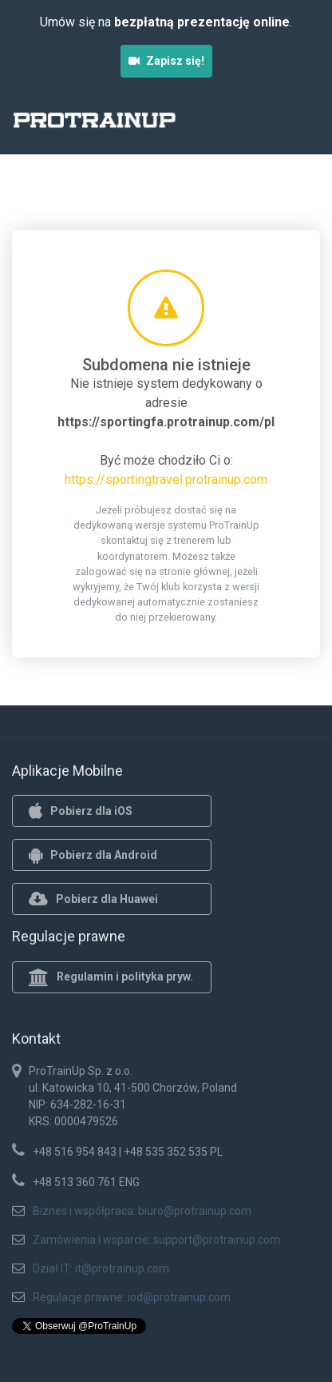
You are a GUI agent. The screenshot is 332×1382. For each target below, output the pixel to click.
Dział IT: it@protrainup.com (101, 1268)
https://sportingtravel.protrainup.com (166, 479)
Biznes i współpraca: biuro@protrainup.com (142, 1210)
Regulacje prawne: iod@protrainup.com (132, 1297)
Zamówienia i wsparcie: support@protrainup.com (156, 1239)
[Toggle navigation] (298, 125)
